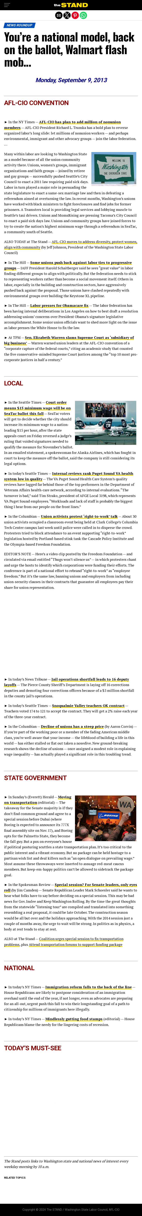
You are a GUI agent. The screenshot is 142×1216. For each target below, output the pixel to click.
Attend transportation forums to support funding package (75, 944)
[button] (7, 5)
